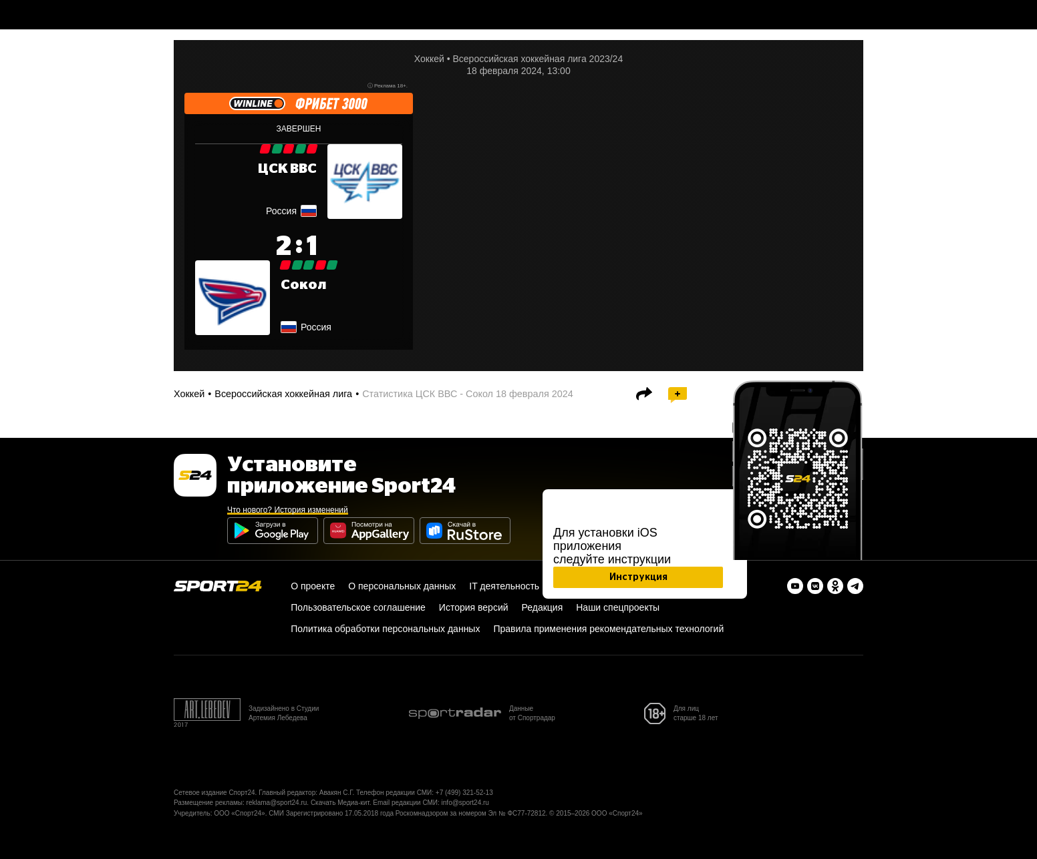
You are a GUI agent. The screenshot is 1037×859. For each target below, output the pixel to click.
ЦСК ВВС (287, 169)
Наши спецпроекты (617, 607)
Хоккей (429, 58)
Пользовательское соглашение (358, 607)
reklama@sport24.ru (277, 802)
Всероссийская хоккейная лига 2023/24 (537, 58)
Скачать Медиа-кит (340, 802)
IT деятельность (504, 586)
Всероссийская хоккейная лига (283, 393)
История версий (473, 607)
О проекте (313, 586)
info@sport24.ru (465, 802)
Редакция (542, 607)
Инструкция (638, 577)
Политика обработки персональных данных (385, 628)
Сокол (303, 285)
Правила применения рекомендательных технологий (608, 628)
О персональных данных (402, 586)
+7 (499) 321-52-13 (464, 792)
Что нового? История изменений (287, 510)
